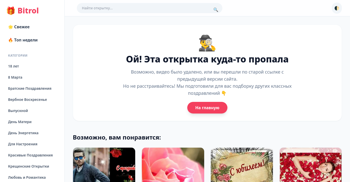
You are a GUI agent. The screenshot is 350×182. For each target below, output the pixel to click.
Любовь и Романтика (27, 177)
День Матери (20, 121)
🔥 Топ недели (23, 40)
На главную (207, 107)
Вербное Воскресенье (27, 99)
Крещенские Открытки (28, 166)
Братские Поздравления (29, 88)
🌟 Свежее (19, 27)
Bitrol (22, 10)
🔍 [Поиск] (215, 9)
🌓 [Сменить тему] (336, 8)
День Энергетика (23, 132)
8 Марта (15, 77)
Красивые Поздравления (30, 155)
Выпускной (18, 110)
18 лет (13, 66)
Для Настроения (22, 144)
